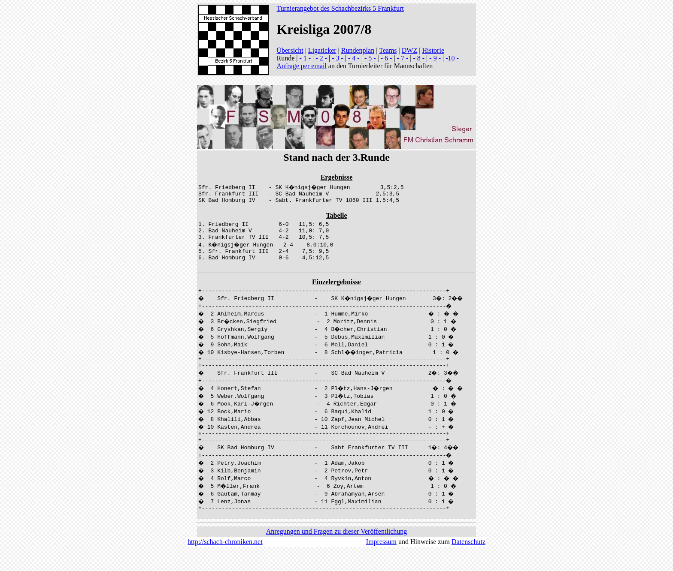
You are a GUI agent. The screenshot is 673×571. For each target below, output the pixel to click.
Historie (433, 50)
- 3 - (337, 58)
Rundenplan (357, 50)
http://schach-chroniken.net (225, 562)
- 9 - (435, 58)
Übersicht (289, 50)
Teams (388, 50)
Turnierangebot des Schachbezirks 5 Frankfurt (339, 8)
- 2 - (321, 58)
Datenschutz (468, 562)
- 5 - (370, 58)
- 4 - (354, 58)
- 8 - (418, 58)
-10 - (452, 58)
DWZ (409, 50)
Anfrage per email (301, 65)
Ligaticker (322, 50)
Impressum (381, 562)
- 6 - (386, 58)
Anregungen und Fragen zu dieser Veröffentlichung (336, 552)
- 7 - (403, 58)
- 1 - (305, 58)
